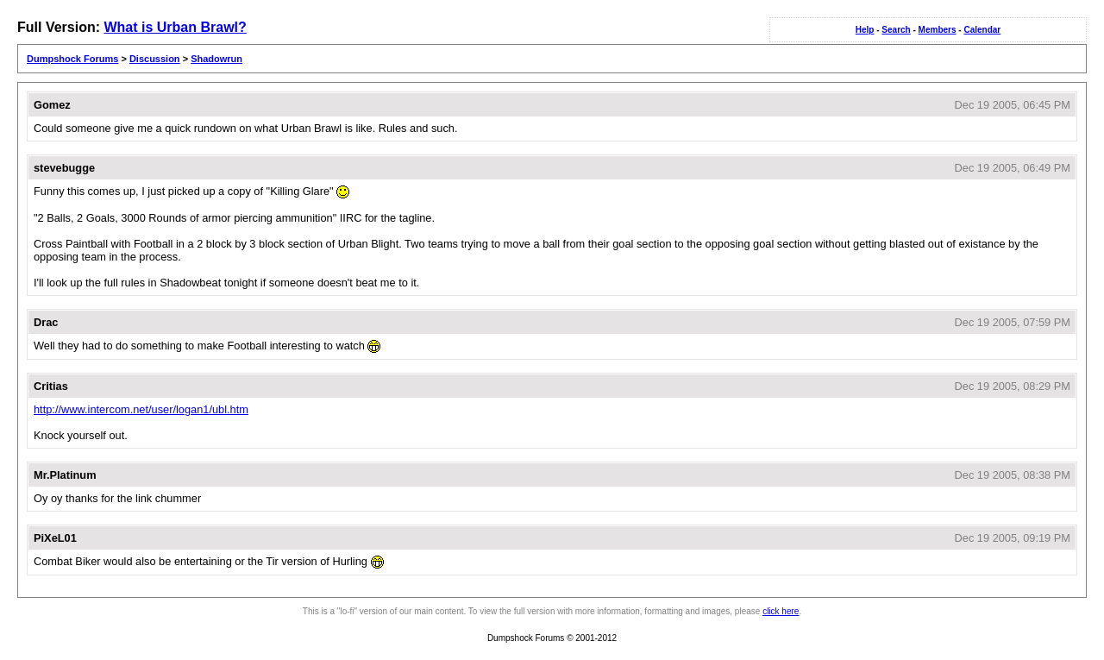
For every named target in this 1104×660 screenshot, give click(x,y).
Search (895, 30)
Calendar (981, 30)
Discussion (154, 58)
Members (938, 30)
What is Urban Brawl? (175, 27)
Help (865, 30)
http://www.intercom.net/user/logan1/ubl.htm (141, 409)
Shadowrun (216, 58)
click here (780, 611)
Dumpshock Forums (72, 58)
